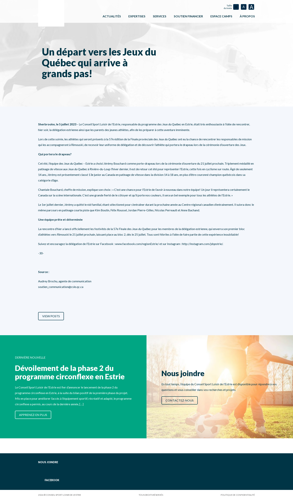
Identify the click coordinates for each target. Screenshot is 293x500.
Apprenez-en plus (33, 414)
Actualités (112, 16)
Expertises (136, 16)
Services (159, 16)
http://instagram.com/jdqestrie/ (202, 244)
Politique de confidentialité (238, 494)
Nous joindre (48, 462)
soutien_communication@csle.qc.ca (60, 286)
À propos (247, 16)
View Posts (51, 316)
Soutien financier (188, 16)
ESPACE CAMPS (221, 16)
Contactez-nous (180, 400)
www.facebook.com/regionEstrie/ (137, 244)
